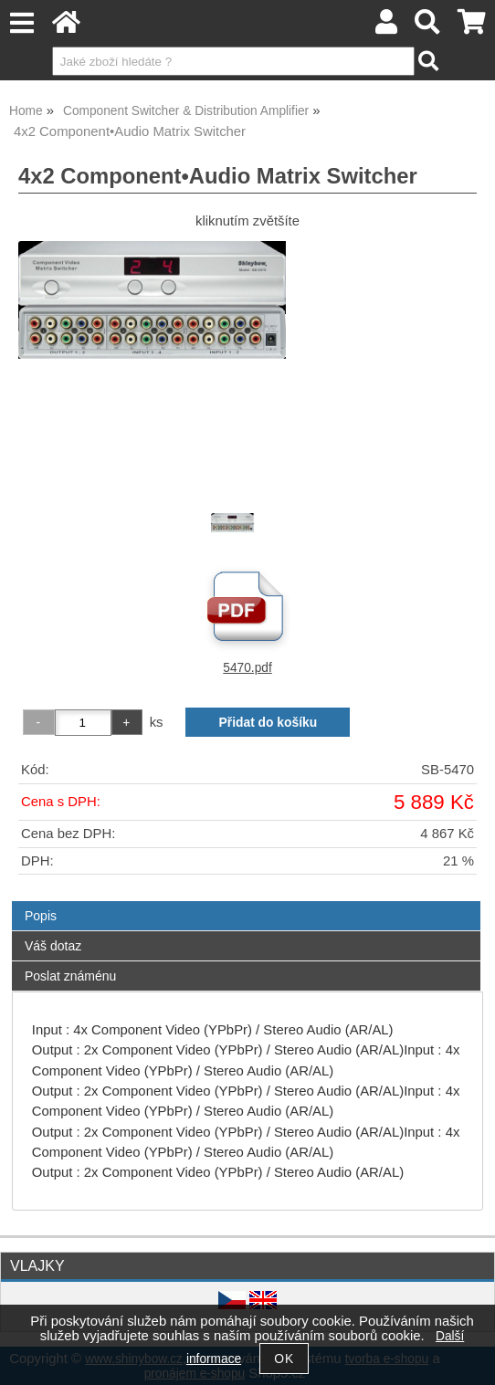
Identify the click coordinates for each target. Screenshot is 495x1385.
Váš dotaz (53, 946)
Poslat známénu (70, 976)
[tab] (246, 901)
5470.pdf (247, 668)
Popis (41, 915)
